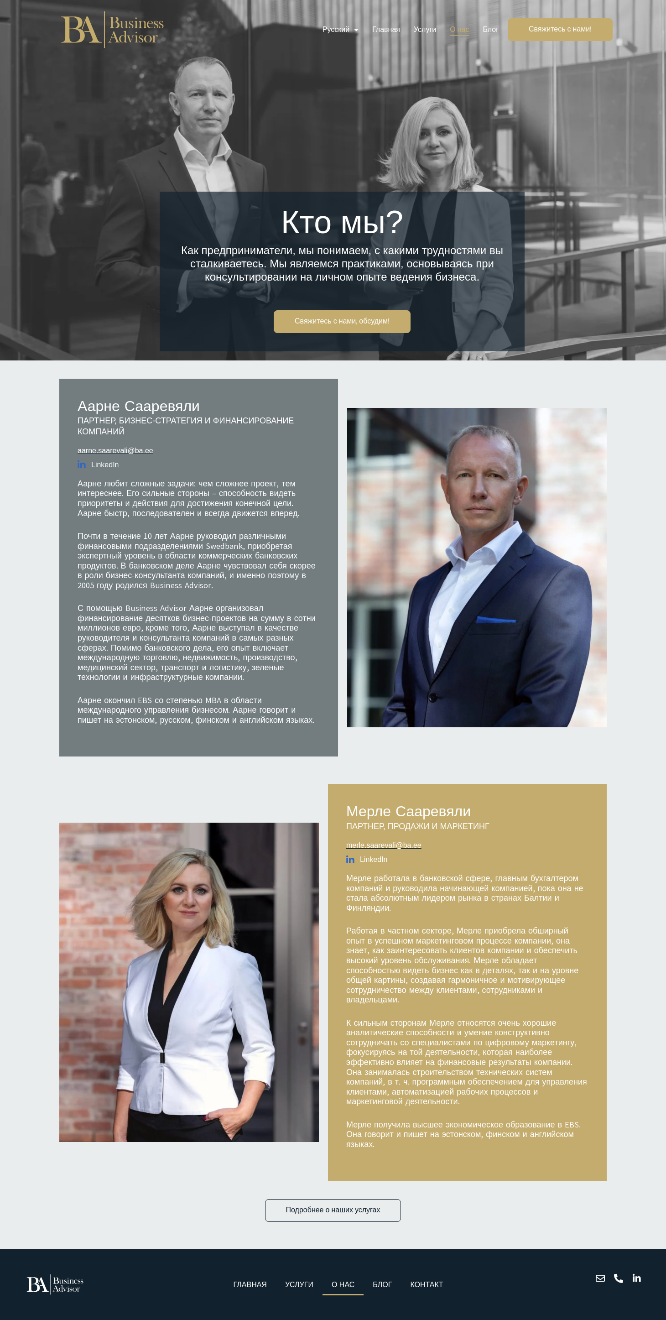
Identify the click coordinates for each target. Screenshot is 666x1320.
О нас (459, 29)
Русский (341, 30)
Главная (386, 29)
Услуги (425, 29)
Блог (491, 29)
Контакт (426, 1285)
